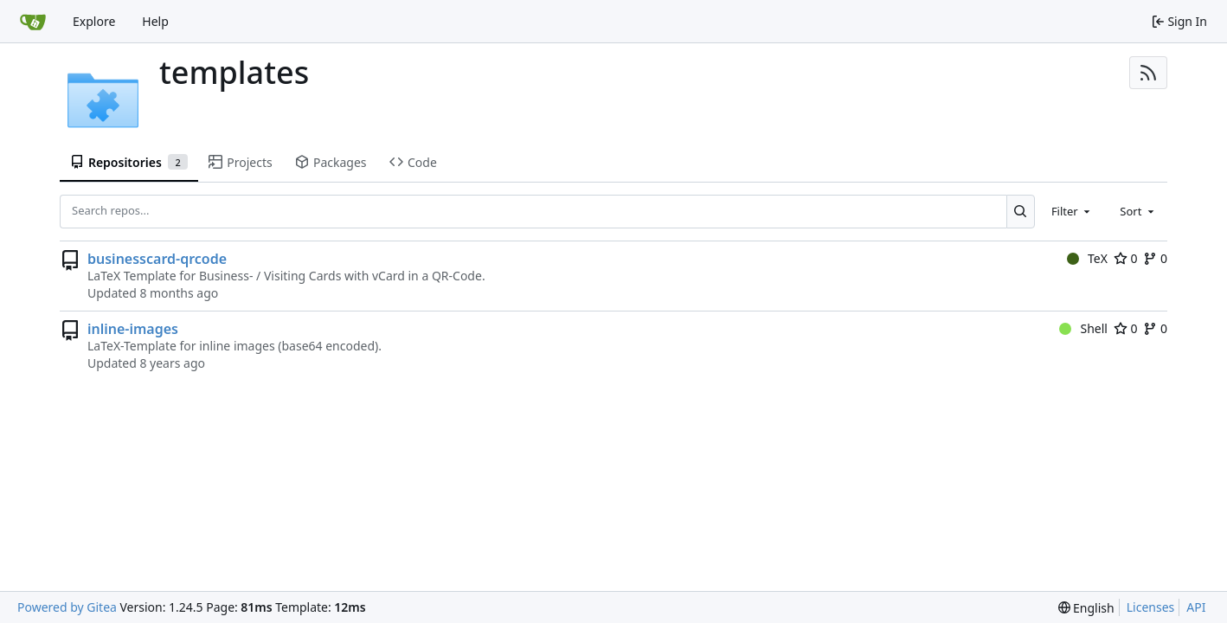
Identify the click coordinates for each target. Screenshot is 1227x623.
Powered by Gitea (67, 607)
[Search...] (1020, 211)
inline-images (132, 328)
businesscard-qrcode (157, 258)
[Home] (33, 21)
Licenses (1151, 607)
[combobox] (1072, 211)
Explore (94, 21)
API (1195, 607)
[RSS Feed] (1148, 72)
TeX (1087, 258)
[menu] (1086, 608)
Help (155, 21)
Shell (1083, 328)
